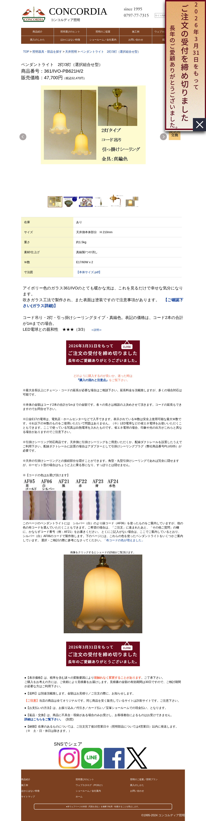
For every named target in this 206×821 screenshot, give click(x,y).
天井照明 (71, 51)
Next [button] (163, 136)
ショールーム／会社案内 (102, 39)
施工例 (135, 31)
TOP (26, 51)
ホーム (79, 796)
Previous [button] (22, 136)
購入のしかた (37, 39)
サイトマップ (28, 796)
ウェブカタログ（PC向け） (90, 785)
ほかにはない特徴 (70, 39)
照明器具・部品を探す (47, 51)
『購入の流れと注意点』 (92, 380)
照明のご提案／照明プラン (144, 779)
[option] (93, 124)
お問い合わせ (135, 39)
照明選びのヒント (70, 31)
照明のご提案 (103, 31)
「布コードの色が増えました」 (123, 540)
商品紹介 (37, 31)
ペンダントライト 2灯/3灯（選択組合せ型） (110, 51)
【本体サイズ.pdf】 (89, 272)
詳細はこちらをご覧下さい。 (43, 719)
